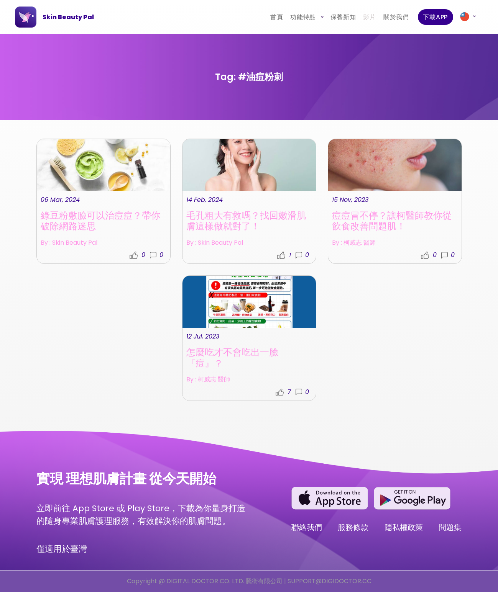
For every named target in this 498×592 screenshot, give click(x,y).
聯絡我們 (306, 527)
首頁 (276, 17)
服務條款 (353, 527)
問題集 (450, 527)
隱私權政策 (404, 527)
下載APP (435, 17)
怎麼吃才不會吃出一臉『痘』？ (232, 358)
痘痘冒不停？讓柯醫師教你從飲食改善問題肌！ (392, 223)
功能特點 (304, 17)
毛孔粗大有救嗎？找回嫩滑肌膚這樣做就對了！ (246, 223)
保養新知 (343, 17)
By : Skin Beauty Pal (69, 244)
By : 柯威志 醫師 (354, 244)
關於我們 (396, 17)
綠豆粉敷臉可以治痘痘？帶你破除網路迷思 (100, 223)
